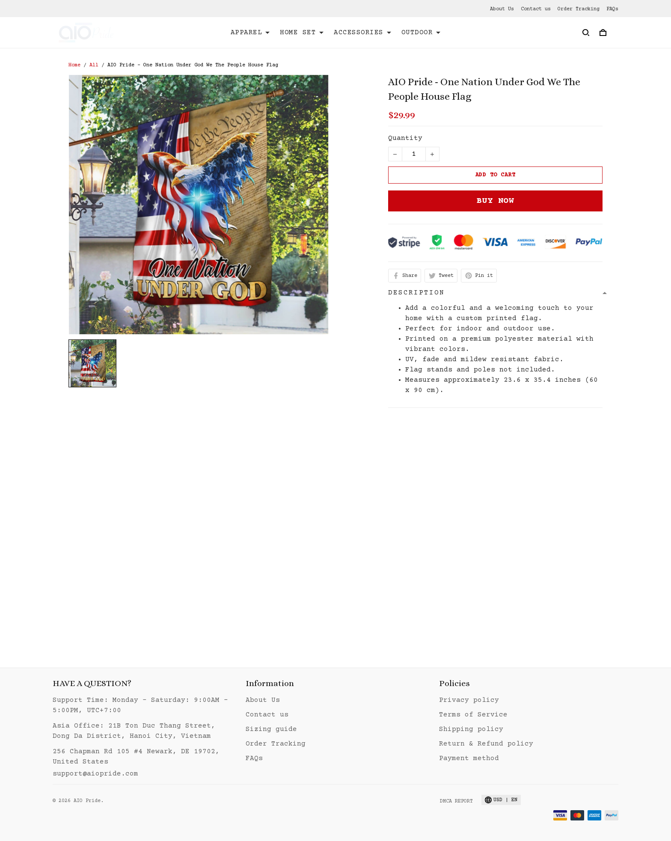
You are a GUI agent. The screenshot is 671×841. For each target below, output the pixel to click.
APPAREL (250, 32)
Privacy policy (469, 700)
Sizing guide (271, 729)
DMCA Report (456, 801)
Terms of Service (473, 715)
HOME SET (302, 32)
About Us (502, 9)
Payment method (469, 758)
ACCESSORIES (362, 32)
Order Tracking (579, 9)
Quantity (405, 138)
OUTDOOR (421, 32)
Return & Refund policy (486, 744)
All (93, 65)
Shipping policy (471, 729)
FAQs (612, 9)
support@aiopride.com (95, 774)
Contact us (536, 9)
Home (74, 65)
